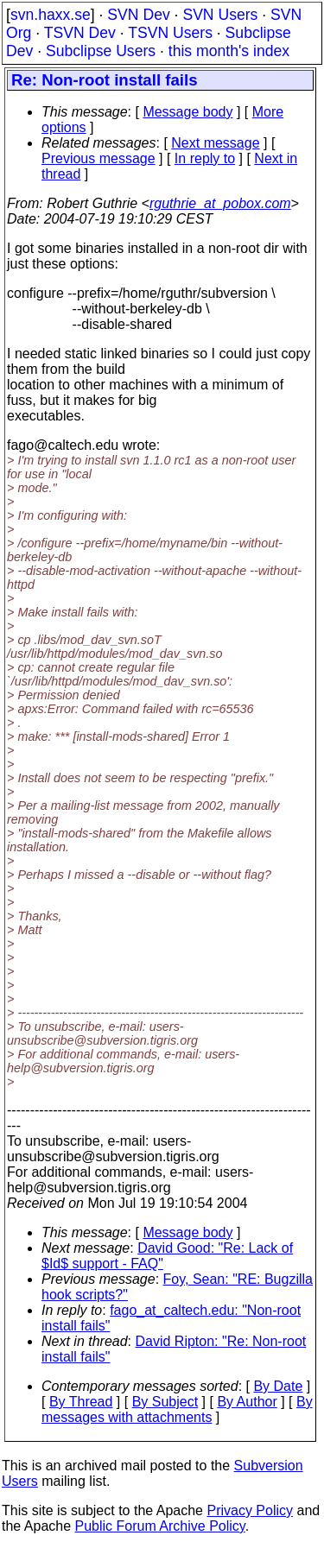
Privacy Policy (249, 1510)
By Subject (165, 1401)
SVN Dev (138, 14)
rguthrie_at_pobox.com (220, 203)
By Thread (81, 1401)
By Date (277, 1386)
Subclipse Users (101, 51)
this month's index (228, 51)
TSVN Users (170, 32)
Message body (187, 111)
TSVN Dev (80, 32)
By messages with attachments (177, 1409)
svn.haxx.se (50, 14)
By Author (246, 1401)
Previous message (98, 158)
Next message (215, 143)
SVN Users (219, 14)
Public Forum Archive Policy (160, 1526)
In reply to (205, 158)
